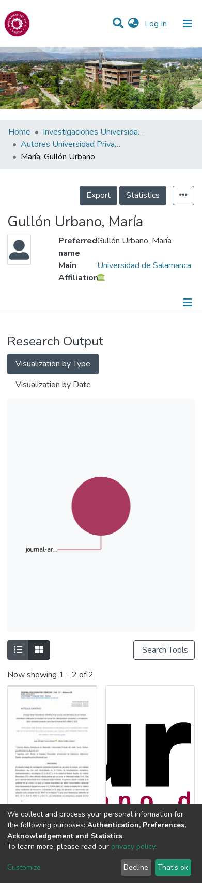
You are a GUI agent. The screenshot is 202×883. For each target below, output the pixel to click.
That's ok (173, 867)
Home (19, 132)
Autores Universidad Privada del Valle (72, 144)
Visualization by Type (52, 364)
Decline (135, 867)
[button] (134, 24)
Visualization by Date (53, 384)
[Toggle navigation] (187, 23)
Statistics (143, 195)
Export (98, 195)
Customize (24, 867)
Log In (157, 23)
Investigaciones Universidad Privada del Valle (94, 132)
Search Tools (164, 650)
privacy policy (133, 847)
